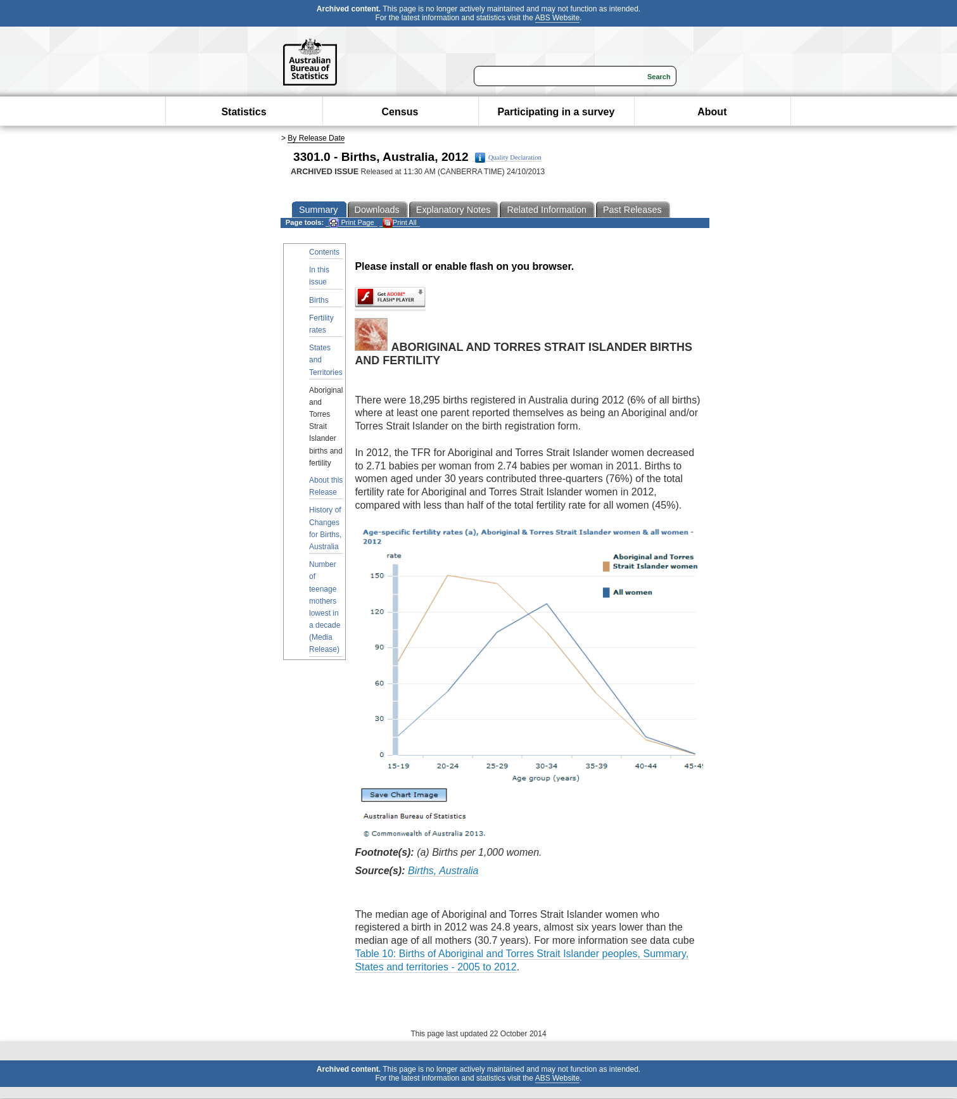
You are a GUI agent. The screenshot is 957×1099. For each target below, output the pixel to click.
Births (319, 300)
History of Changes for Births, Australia (325, 528)
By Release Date (316, 138)
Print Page (351, 223)
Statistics (243, 111)
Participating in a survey (555, 111)
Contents (324, 252)
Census (400, 111)
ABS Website (557, 17)
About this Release (326, 486)
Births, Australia (443, 870)
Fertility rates (321, 324)
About (711, 111)
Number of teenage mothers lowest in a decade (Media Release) (324, 607)
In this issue (319, 275)
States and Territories (326, 359)
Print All (400, 223)
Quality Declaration (508, 158)
